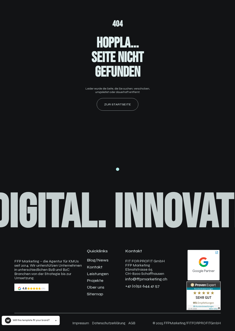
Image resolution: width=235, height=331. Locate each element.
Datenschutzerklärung (108, 323)
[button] (30, 320)
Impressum (80, 323)
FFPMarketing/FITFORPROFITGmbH (192, 323)
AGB (131, 323)
